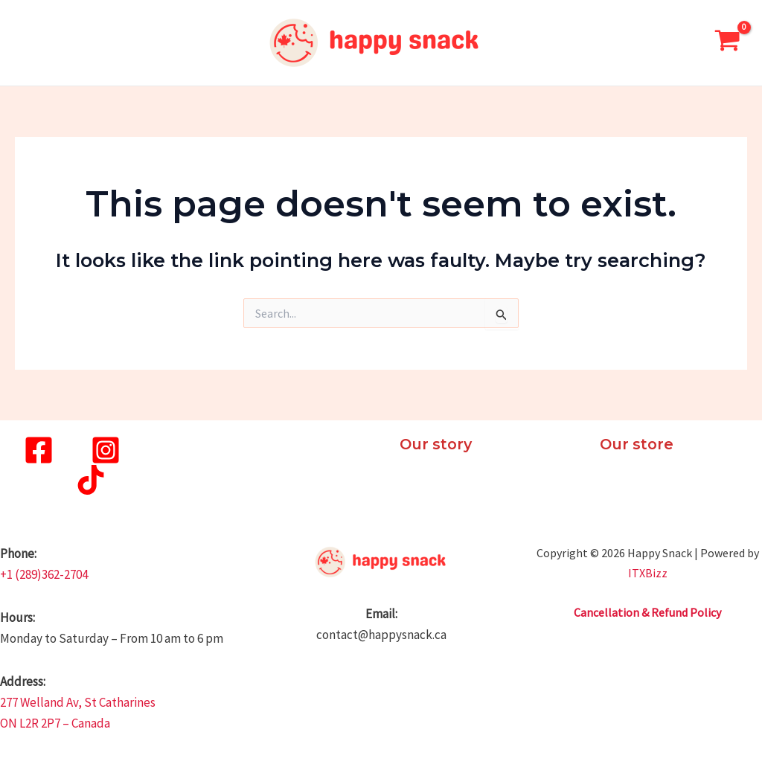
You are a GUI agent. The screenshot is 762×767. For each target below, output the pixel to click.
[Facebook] (39, 450)
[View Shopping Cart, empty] (727, 42)
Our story (437, 444)
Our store (638, 444)
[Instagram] (106, 450)
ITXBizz (647, 572)
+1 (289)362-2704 (44, 574)
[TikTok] (91, 480)
